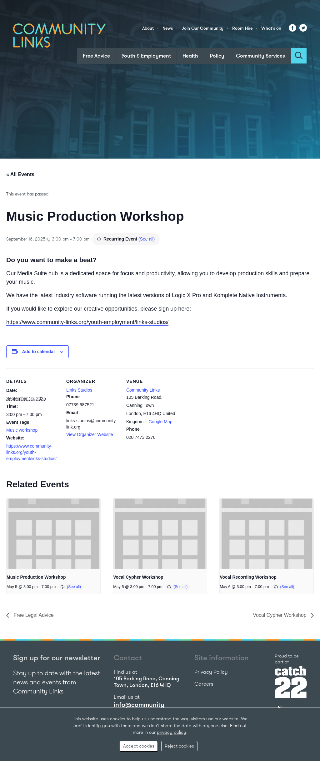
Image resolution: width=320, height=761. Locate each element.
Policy (217, 56)
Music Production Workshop (36, 577)
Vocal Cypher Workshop (138, 577)
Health (190, 56)
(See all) (146, 238)
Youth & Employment (146, 56)
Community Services (260, 56)
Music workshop (22, 430)
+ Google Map (158, 421)
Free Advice (96, 56)
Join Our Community (202, 28)
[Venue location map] (219, 411)
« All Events (20, 174)
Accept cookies (138, 746)
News (167, 28)
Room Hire (242, 28)
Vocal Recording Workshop (248, 577)
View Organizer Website (89, 434)
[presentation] (53, 534)
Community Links (143, 390)
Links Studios (79, 390)
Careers (203, 684)
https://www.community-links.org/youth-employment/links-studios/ (87, 322)
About (148, 28)
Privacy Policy (211, 672)
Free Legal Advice (33, 615)
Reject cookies (179, 746)
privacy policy (171, 732)
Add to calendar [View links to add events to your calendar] (38, 351)
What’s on (271, 28)
